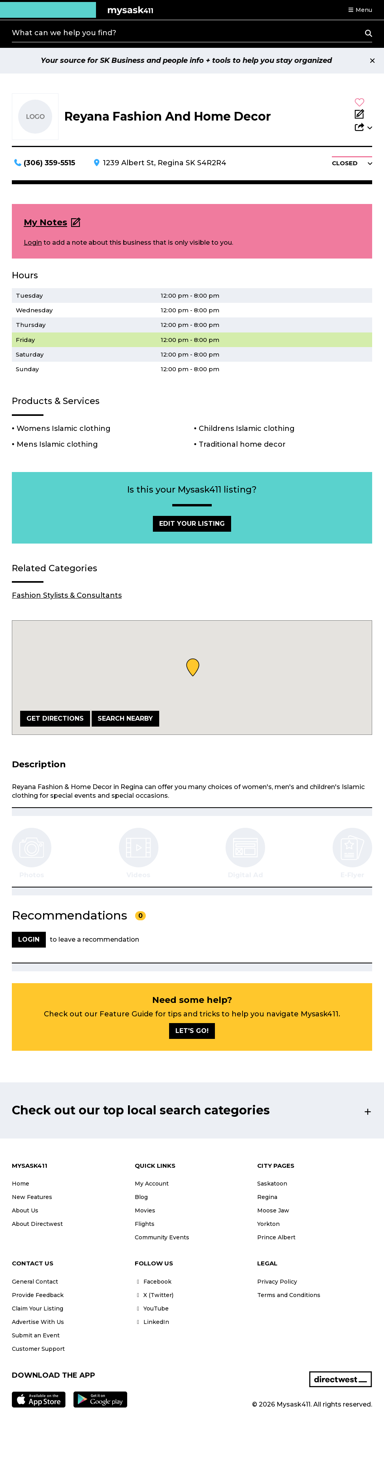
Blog (141, 1197)
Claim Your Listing (37, 1308)
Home (20, 1183)
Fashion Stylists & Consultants (67, 595)
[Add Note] (363, 114)
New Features (32, 1197)
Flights (144, 1223)
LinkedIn (152, 1321)
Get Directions (55, 718)
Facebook (153, 1281)
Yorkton (268, 1223)
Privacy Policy (277, 1281)
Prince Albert (276, 1237)
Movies (145, 1210)
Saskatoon (272, 1183)
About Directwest (37, 1223)
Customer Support (38, 1348)
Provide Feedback (38, 1295)
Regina (267, 1197)
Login (33, 242)
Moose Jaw (273, 1210)
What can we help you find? (64, 32)
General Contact (35, 1281)
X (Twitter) (154, 1295)
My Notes (45, 222)
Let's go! (192, 1031)
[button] (360, 10)
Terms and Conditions (288, 1295)
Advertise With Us (38, 1321)
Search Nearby (125, 718)
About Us (25, 1210)
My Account (152, 1183)
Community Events (162, 1237)
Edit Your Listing (192, 523)
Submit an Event (36, 1335)
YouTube (152, 1308)
